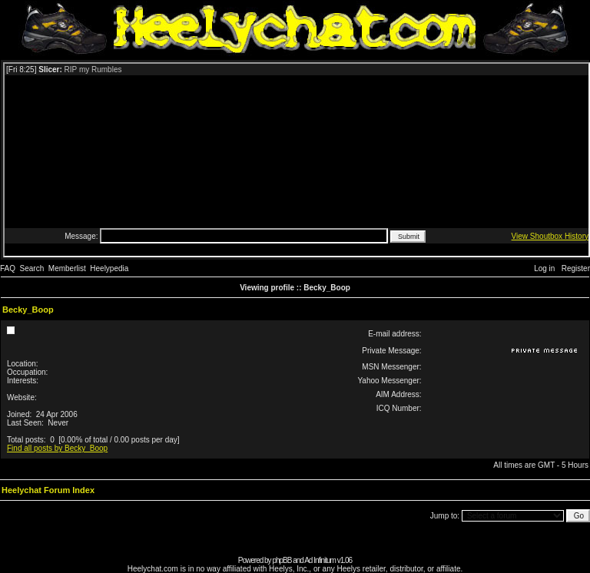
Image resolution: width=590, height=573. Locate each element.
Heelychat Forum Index (48, 490)
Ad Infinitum (320, 560)
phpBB (281, 560)
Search (32, 268)
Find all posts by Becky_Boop (57, 448)
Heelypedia (109, 268)
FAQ (7, 268)
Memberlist (67, 268)
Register (576, 268)
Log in (544, 268)
